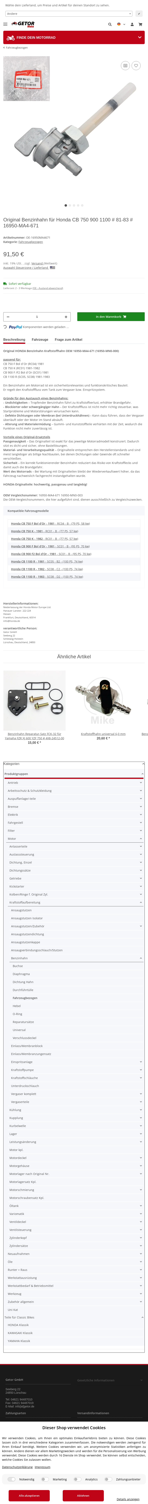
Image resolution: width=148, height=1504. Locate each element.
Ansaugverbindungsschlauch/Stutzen (37, 950)
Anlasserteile (18, 846)
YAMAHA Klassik (19, 1341)
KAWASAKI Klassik (20, 1333)
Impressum (42, 1467)
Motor (12, 839)
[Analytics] (77, 1479)
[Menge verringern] (8, 316)
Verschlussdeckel (24, 1038)
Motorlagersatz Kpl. (22, 1182)
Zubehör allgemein (21, 1302)
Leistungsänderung (22, 1142)
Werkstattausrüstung (22, 1278)
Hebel (17, 1006)
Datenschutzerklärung (17, 1467)
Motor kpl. (16, 1150)
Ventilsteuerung (20, 1230)
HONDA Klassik (18, 1325)
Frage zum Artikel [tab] (68, 339)
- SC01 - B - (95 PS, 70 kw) (50, 546)
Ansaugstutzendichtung (27, 934)
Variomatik (16, 1214)
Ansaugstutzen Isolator (27, 918)
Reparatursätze (23, 1022)
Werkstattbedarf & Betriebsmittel (30, 1286)
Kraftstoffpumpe (22, 1070)
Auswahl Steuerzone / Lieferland (29, 268)
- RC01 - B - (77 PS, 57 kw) (44, 531)
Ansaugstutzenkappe (25, 942)
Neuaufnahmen (19, 1254)
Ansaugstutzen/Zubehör (27, 926)
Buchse (18, 966)
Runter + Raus (17, 1270)
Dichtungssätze (20, 870)
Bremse (13, 807)
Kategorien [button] (11, 764)
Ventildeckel (17, 1222)
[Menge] (37, 316)
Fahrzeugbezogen (30, 242)
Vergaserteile (20, 1102)
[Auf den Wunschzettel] (136, 65)
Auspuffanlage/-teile (22, 799)
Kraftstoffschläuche (24, 1078)
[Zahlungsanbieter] (108, 1479)
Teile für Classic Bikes (19, 1317)
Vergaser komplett (23, 1094)
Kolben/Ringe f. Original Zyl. (28, 894)
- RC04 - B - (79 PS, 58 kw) (50, 523)
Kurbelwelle (17, 1126)
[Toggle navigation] (5, 22)
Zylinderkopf (18, 1238)
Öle (10, 1262)
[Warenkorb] (140, 24)
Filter (11, 831)
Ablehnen (83, 1495)
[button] (110, 24)
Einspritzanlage (21, 1062)
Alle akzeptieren (29, 1495)
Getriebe (15, 878)
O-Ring (17, 1014)
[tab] (74, 37)
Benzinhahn (19, 958)
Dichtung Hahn (23, 982)
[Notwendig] (11, 1479)
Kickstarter (16, 886)
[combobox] (68, 14)
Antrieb (13, 783)
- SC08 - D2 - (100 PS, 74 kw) (47, 577)
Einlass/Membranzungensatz (31, 1054)
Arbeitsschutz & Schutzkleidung (30, 791)
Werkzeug (14, 1294)
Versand (37, 263)
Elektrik (13, 815)
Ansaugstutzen (21, 910)
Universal (19, 1030)
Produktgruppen (16, 774)
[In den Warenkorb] (111, 316)
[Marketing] (45, 1479)
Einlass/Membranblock (27, 1046)
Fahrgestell (15, 823)
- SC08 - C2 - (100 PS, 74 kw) (47, 569)
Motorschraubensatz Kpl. (26, 1198)
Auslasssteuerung (21, 854)
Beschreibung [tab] (14, 339)
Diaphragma (21, 974)
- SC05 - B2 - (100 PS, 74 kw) (47, 561)
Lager (13, 1134)
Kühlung (15, 1110)
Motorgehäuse (19, 1166)
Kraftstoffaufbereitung (24, 902)
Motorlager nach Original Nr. (29, 1174)
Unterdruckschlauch (25, 1086)
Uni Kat (13, 1310)
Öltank (13, 1206)
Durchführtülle (23, 990)
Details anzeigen (128, 1499)
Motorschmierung (21, 1190)
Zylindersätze (18, 1246)
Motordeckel (18, 1158)
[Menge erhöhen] (66, 316)
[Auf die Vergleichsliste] (125, 65)
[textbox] (69, 13)
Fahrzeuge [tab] (40, 339)
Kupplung (16, 1118)
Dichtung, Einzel (20, 862)
